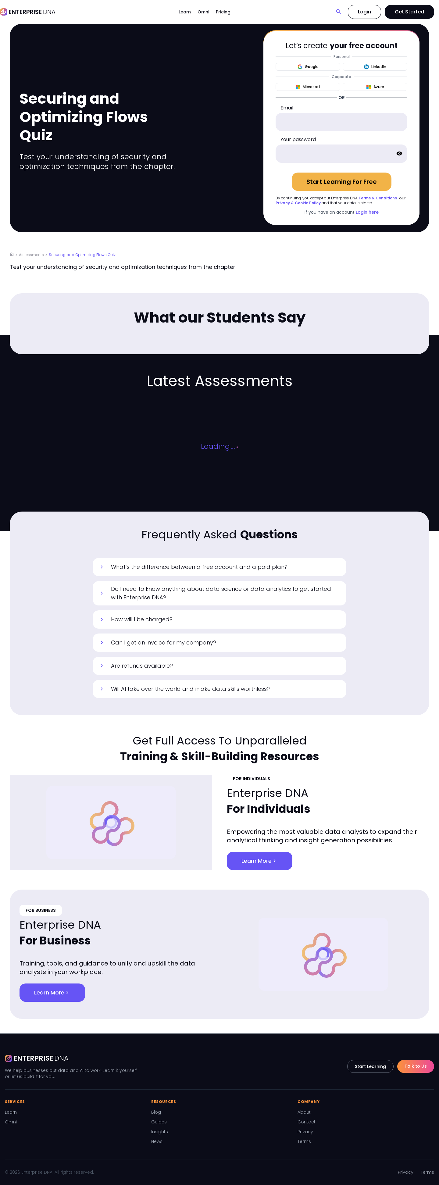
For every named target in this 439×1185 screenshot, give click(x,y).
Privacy (305, 1132)
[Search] (338, 11)
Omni (203, 12)
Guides (159, 1122)
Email (286, 107)
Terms (304, 1141)
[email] (341, 122)
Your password (298, 139)
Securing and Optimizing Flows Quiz (82, 254)
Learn (185, 12)
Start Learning (370, 1066)
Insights (159, 1132)
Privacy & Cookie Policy (298, 202)
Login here (367, 212)
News (156, 1141)
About (304, 1112)
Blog (156, 1112)
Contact (307, 1122)
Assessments (31, 254)
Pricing (223, 12)
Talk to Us (416, 1066)
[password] (341, 154)
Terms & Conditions (378, 198)
